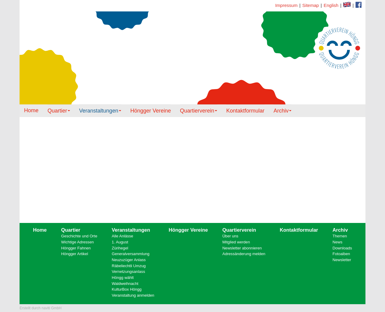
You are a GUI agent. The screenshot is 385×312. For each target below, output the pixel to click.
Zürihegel (120, 248)
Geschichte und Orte (79, 236)
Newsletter (342, 260)
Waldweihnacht (125, 283)
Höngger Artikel (74, 254)
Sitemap (310, 5)
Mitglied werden (236, 242)
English (331, 5)
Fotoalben (341, 254)
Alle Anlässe (122, 236)
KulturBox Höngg (126, 289)
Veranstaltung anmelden (133, 295)
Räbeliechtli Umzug (129, 266)
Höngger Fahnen (76, 248)
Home (31, 110)
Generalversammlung (130, 254)
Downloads (342, 248)
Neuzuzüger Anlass (129, 260)
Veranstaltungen (100, 111)
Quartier (59, 111)
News (338, 242)
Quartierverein (198, 111)
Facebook (347, 4)
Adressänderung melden (243, 254)
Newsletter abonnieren (242, 248)
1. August (120, 242)
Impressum (286, 5)
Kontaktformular (359, 5)
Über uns (230, 236)
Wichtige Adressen (77, 242)
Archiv (282, 111)
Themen (340, 236)
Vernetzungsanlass (128, 271)
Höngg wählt (123, 277)
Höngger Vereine (150, 111)
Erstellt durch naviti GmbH (40, 308)
